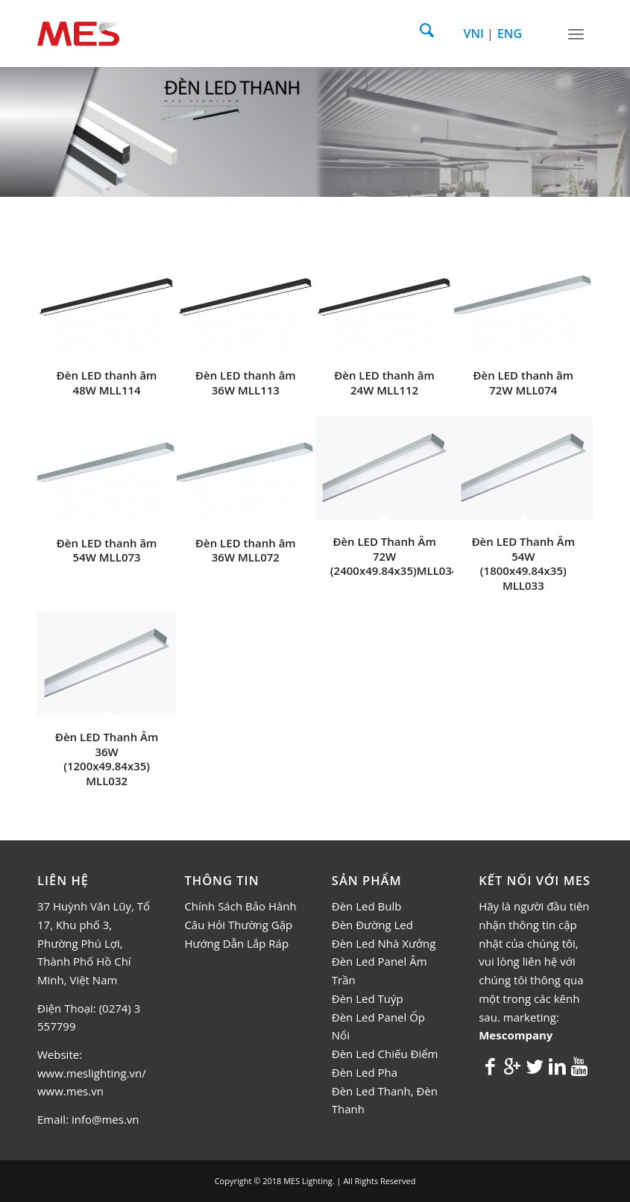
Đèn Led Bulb (367, 906)
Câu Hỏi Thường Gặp (238, 924)
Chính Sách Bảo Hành (240, 906)
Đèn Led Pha (364, 1072)
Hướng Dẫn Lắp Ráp (236, 943)
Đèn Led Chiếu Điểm (385, 1053)
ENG (509, 33)
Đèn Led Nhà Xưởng (384, 943)
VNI (474, 33)
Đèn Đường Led (372, 924)
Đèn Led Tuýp (367, 998)
